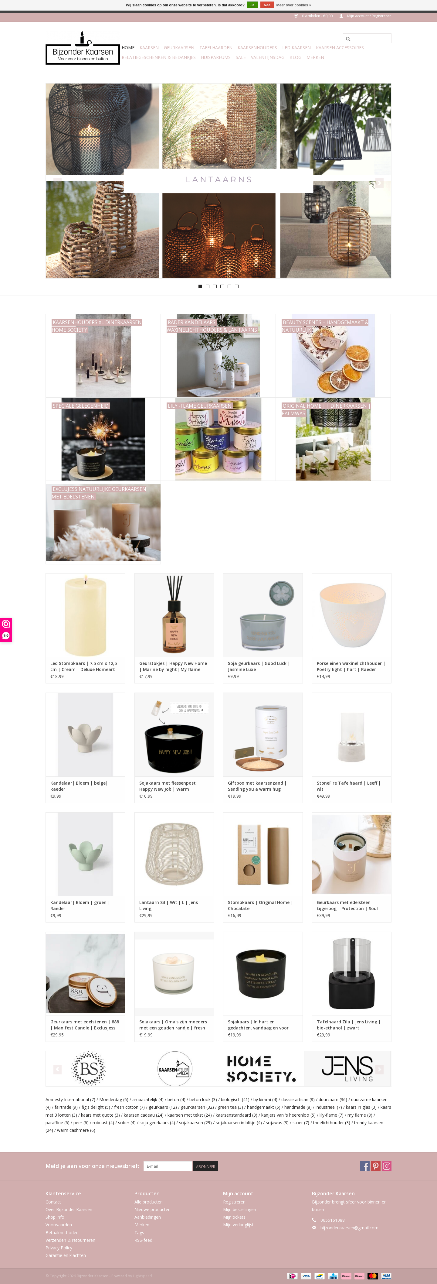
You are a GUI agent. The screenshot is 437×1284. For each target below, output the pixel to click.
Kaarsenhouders (257, 47)
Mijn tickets (234, 1217)
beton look (203, 1099)
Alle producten (148, 1202)
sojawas (277, 1122)
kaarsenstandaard (236, 1115)
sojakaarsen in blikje (239, 1122)
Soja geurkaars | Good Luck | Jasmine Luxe (259, 666)
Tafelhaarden (215, 47)
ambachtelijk (148, 1099)
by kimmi (265, 1099)
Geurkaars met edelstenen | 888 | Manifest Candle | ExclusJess (84, 1025)
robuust (103, 1122)
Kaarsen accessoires (340, 47)
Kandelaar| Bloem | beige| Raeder (79, 786)
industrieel (329, 1107)
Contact (53, 1202)
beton (176, 1099)
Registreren (234, 1202)
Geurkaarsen (179, 47)
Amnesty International (70, 1099)
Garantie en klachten (66, 1255)
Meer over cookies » (293, 5)
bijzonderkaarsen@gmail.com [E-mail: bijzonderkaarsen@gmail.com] (349, 1228)
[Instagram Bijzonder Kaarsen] (386, 1166)
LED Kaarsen (296, 47)
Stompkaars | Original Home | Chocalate (260, 905)
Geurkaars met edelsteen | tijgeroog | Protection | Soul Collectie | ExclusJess (347, 905)
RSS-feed (143, 1240)
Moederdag (113, 1099)
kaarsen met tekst (190, 1115)
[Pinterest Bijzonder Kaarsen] (376, 1166)
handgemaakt (263, 1107)
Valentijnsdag (267, 57)
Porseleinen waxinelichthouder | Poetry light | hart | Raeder (351, 666)
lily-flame (332, 1115)
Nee (267, 5)
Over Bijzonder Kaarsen (69, 1209)
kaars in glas (361, 1107)
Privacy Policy (59, 1248)
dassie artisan (298, 1099)
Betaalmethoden (62, 1232)
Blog (295, 57)
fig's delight (96, 1107)
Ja (252, 5)
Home (128, 47)
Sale (241, 57)
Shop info (55, 1217)
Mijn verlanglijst (238, 1225)
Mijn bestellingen (239, 1209)
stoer (301, 1122)
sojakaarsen (195, 1122)
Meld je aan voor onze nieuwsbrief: (92, 1166)
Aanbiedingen (147, 1217)
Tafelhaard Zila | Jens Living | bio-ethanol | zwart (349, 1025)
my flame (359, 1115)
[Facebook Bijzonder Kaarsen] (365, 1166)
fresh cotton (129, 1107)
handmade (298, 1107)
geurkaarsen (197, 1107)
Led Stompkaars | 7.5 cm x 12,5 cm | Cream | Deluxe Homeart (83, 666)
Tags (139, 1232)
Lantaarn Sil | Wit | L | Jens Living (168, 905)
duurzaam (333, 1099)
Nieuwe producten (152, 1209)
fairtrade (66, 1107)
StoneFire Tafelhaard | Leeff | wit (349, 786)
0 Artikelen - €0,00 (314, 16)
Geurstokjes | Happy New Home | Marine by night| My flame (173, 666)
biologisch (235, 1099)
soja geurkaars (157, 1122)
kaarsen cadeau (144, 1115)
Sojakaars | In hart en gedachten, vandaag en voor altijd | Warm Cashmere (258, 1025)
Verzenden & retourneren (70, 1240)
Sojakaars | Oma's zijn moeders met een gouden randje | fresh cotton (173, 1025)
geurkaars (163, 1107)
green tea (230, 1107)
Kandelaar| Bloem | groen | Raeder (80, 905)
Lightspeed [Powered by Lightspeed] (142, 1276)
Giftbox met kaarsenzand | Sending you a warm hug (257, 786)
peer (81, 1122)
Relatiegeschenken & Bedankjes (159, 57)
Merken (315, 57)
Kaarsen (149, 47)
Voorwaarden (59, 1225)
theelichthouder (331, 1122)
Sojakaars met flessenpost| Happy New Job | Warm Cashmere (168, 786)
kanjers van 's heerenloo (288, 1115)
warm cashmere (76, 1130)
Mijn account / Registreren (365, 16)
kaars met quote (100, 1115)
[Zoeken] (367, 38)
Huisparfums (216, 57)
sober (127, 1122)
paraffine (57, 1122)
